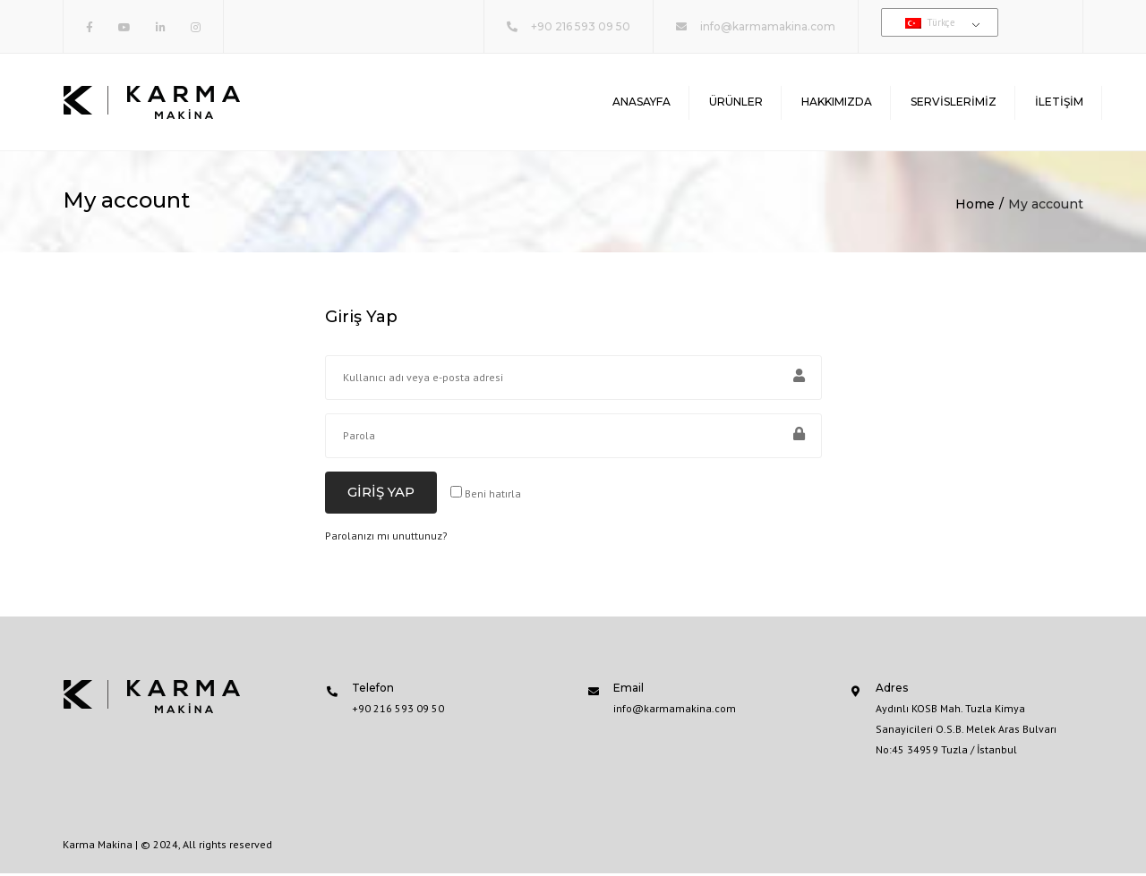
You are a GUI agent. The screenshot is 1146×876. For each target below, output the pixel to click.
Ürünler (736, 102)
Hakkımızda (836, 102)
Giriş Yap (381, 494)
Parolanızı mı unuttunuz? (386, 538)
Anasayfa (641, 102)
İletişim (1059, 102)
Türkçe (930, 22)
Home (975, 207)
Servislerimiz (953, 102)
